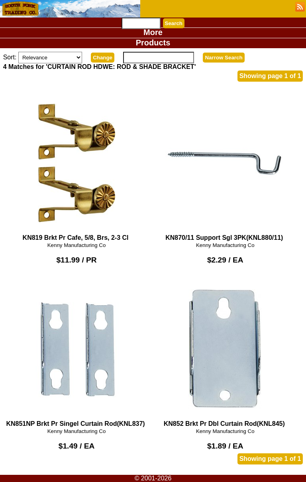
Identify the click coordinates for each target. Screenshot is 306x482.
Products (153, 42)
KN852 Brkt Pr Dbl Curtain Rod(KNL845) (225, 352)
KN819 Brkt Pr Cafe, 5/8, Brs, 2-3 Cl (76, 166)
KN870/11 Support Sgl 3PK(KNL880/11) (225, 166)
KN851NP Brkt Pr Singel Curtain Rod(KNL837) (76, 352)
